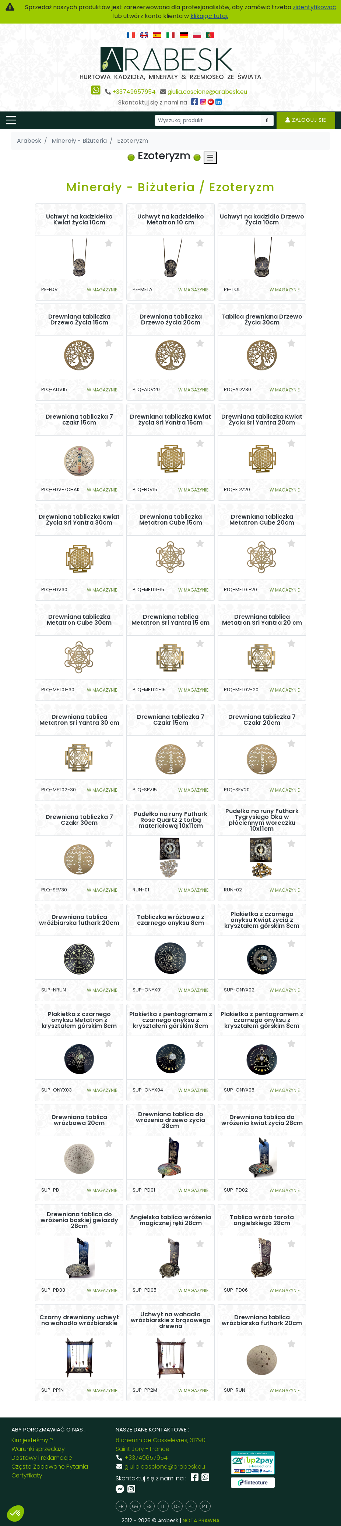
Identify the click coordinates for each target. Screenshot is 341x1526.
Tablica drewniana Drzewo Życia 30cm (261, 320)
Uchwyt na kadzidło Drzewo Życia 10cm (262, 220)
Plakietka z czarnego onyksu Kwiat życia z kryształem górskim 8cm (261, 920)
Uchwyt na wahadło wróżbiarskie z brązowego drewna (171, 1320)
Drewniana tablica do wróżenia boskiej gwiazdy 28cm (79, 1220)
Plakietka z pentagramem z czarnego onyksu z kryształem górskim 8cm (170, 1020)
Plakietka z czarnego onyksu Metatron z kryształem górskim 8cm (79, 1020)
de (177, 1506)
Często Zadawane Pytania (49, 1466)
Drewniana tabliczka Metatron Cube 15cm (170, 520)
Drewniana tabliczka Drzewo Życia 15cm (79, 320)
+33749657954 (134, 92)
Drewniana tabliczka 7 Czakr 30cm (79, 820)
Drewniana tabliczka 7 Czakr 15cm (170, 720)
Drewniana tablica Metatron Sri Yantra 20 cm (262, 620)
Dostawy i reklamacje (41, 1458)
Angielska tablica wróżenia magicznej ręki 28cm (170, 1220)
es (149, 1506)
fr (121, 1506)
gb (135, 1506)
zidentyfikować (314, 7)
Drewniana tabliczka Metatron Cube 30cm (79, 620)
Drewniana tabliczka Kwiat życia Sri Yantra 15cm (170, 420)
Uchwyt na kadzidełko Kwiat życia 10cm (79, 220)
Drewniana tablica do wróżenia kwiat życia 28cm (262, 1120)
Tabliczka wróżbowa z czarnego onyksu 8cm (170, 920)
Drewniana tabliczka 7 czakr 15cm (79, 420)
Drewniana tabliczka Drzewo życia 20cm (171, 320)
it (163, 1506)
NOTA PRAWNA (201, 1520)
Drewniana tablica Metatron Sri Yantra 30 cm (79, 720)
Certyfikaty (26, 1475)
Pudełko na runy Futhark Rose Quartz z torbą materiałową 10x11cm (170, 820)
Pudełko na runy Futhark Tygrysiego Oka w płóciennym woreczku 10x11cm (262, 820)
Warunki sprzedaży (38, 1449)
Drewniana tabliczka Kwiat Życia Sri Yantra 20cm (261, 420)
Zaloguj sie (305, 120)
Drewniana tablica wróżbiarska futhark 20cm (79, 920)
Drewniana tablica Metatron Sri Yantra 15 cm (170, 620)
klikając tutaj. (209, 16)
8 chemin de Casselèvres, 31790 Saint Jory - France (160, 1444)
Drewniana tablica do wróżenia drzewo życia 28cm (170, 1120)
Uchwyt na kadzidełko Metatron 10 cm (170, 220)
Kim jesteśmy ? (32, 1440)
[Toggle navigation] (11, 120)
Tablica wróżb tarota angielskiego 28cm (262, 1220)
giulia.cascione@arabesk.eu (207, 92)
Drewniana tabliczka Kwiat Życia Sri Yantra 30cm (79, 520)
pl (191, 1506)
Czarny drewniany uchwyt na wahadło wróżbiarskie (79, 1320)
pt (205, 1506)
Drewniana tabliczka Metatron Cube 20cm (261, 520)
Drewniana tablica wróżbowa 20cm (79, 1120)
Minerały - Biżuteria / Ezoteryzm (170, 187)
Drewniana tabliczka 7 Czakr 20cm (262, 720)
